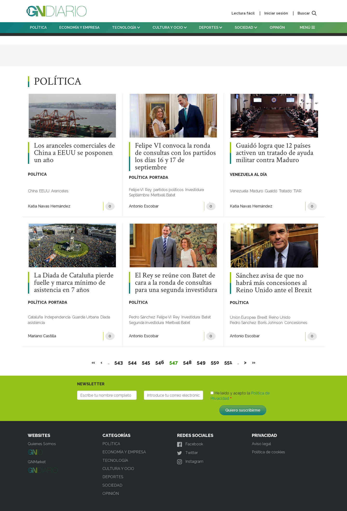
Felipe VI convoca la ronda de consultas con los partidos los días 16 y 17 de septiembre (175, 156)
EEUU (44, 191)
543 (118, 362)
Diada (105, 317)
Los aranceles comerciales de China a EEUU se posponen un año (74, 153)
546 (159, 362)
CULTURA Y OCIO (170, 27)
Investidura (194, 189)
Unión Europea (243, 317)
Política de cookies (268, 452)
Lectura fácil (243, 13)
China (33, 191)
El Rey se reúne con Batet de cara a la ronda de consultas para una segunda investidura (176, 283)
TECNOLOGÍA (126, 27)
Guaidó (271, 191)
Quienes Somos (42, 444)
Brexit (262, 317)
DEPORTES (210, 27)
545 (146, 362)
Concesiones (295, 322)
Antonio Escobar (144, 206)
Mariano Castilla (42, 336)
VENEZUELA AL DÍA (248, 174)
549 (201, 362)
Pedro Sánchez (142, 317)
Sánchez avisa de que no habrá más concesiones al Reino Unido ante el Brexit (274, 283)
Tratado (285, 191)
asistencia (36, 322)
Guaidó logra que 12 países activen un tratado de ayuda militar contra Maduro (274, 153)
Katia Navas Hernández (49, 206)
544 (132, 362)
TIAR (297, 191)
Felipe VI (136, 189)
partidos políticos (168, 189)
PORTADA (158, 177)
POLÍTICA (38, 27)
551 (228, 362)
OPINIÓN (277, 27)
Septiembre (139, 195)
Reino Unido (279, 317)
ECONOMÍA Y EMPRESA (79, 27)
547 (173, 362)
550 (215, 362)
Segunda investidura (146, 322)
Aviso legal (261, 444)
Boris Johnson (270, 322)
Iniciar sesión (276, 13)
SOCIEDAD (246, 27)
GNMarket (37, 462)
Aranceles (59, 191)
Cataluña (35, 317)
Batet (206, 317)
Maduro (256, 191)
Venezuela (239, 191)
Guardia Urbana (85, 317)
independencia (57, 317)
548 (187, 362)
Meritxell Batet (163, 195)
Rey (148, 189)
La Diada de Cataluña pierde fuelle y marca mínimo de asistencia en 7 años (73, 283)
